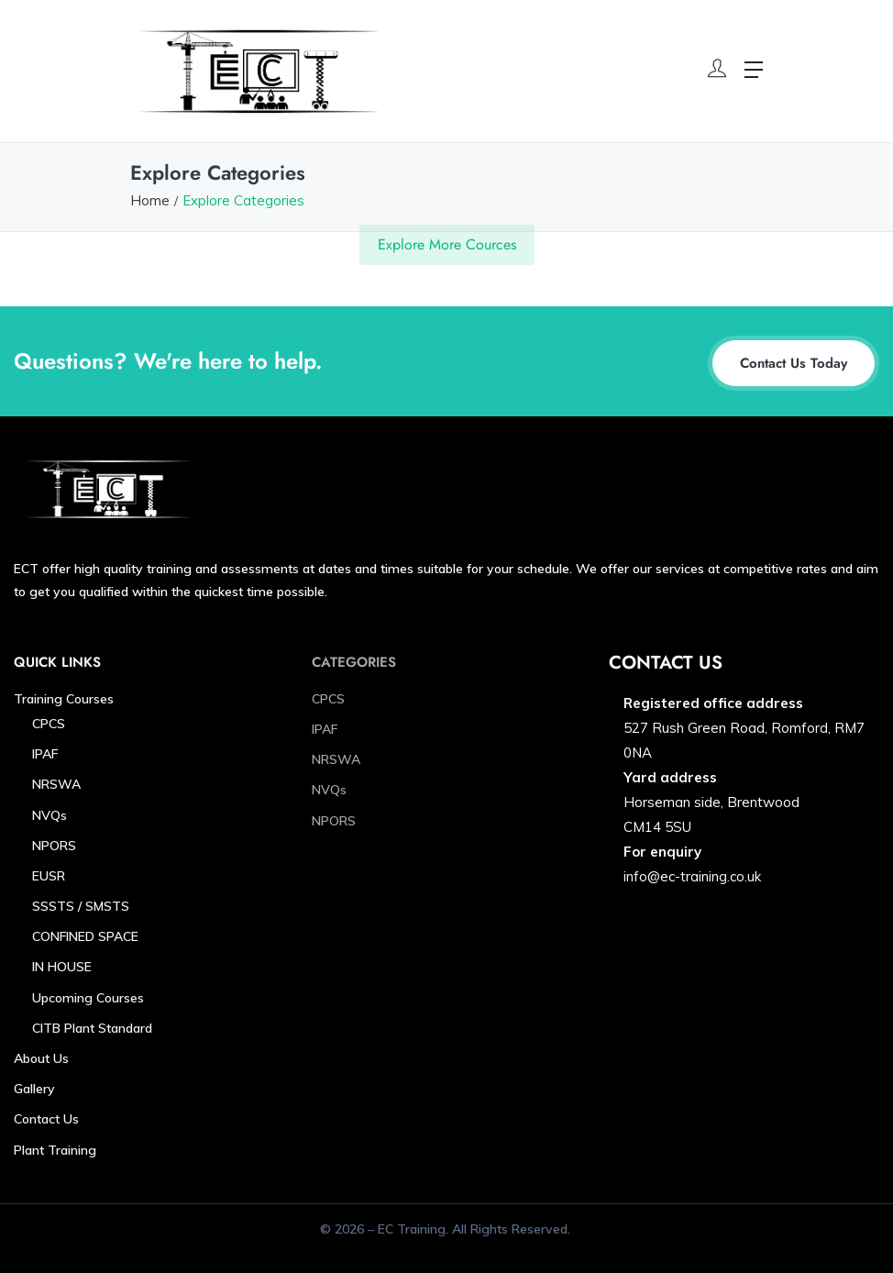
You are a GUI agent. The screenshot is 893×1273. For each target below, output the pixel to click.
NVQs (49, 815)
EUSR (48, 876)
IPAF (45, 754)
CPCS (48, 723)
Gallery (34, 1088)
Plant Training (55, 1150)
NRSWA (56, 784)
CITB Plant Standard (92, 1028)
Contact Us (46, 1119)
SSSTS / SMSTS (80, 906)
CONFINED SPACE (85, 936)
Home (150, 200)
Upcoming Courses (88, 998)
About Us (41, 1058)
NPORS (54, 845)
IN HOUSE (62, 966)
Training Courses (64, 699)
